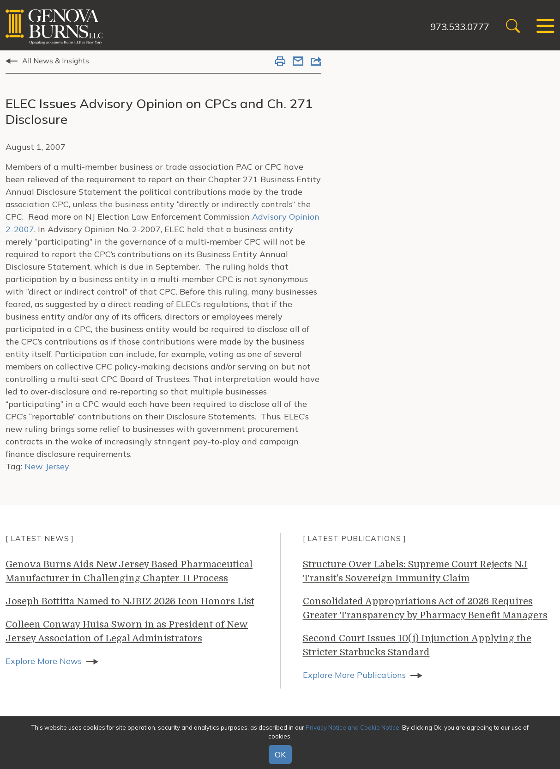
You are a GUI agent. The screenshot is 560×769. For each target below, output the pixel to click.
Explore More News (44, 661)
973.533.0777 (459, 26)
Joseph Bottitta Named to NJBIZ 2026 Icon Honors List (130, 601)
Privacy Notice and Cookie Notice (352, 727)
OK (280, 754)
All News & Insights (55, 60)
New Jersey (46, 466)
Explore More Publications (354, 675)
